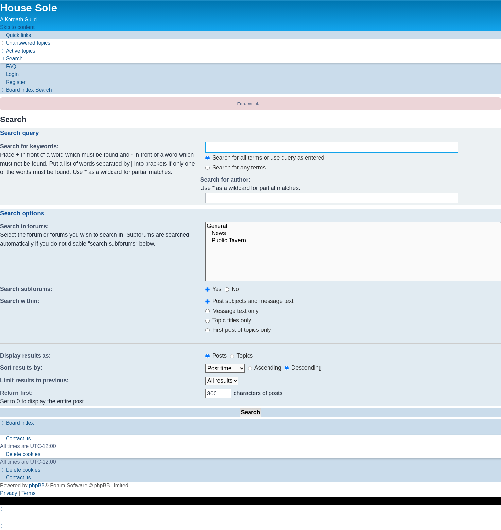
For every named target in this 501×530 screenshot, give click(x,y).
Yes (213, 289)
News (353, 233)
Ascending (264, 367)
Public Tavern (353, 240)
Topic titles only (228, 320)
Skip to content (17, 27)
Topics (241, 355)
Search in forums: (24, 226)
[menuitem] (25, 43)
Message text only (232, 311)
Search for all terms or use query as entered (264, 157)
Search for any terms (235, 167)
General (353, 226)
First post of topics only (238, 330)
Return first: (16, 393)
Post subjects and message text (249, 301)
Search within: (19, 301)
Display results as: (25, 355)
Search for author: (225, 179)
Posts (216, 355)
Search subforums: (26, 289)
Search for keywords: (29, 146)
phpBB (37, 485)
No (232, 289)
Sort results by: (21, 367)
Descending (303, 367)
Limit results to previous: (34, 380)
